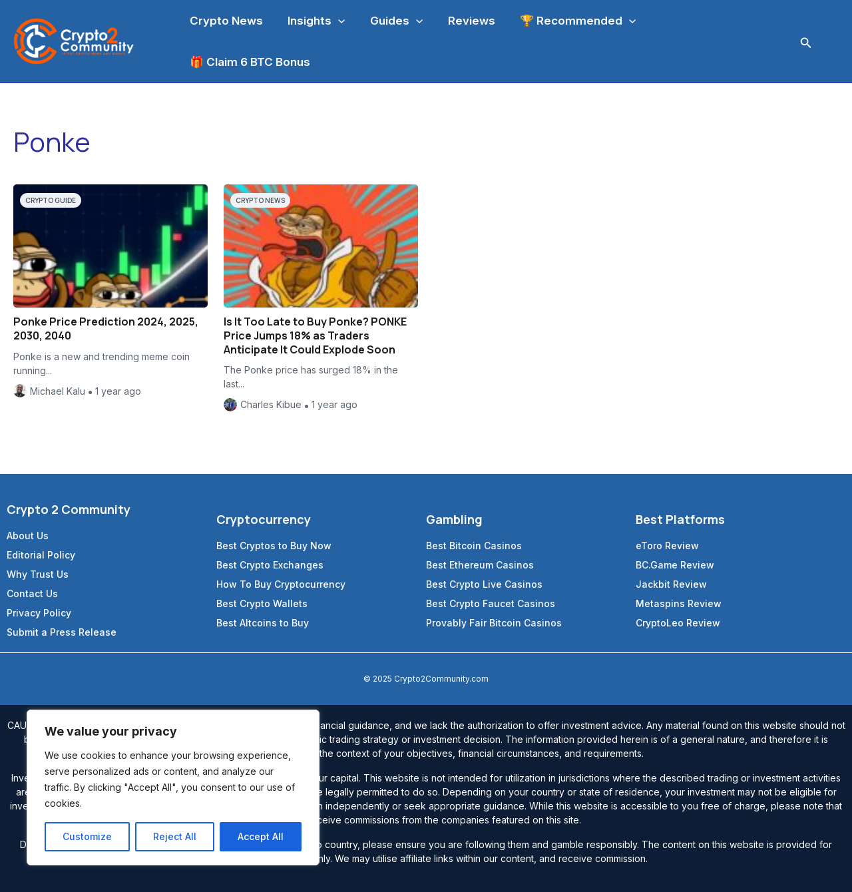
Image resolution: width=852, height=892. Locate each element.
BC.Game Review (675, 564)
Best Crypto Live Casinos (484, 584)
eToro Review (667, 545)
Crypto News (260, 200)
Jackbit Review (671, 584)
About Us (28, 535)
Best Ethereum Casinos (480, 564)
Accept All (261, 836)
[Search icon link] (806, 41)
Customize (87, 836)
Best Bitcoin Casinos (474, 545)
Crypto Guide (50, 200)
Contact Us (32, 593)
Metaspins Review (679, 603)
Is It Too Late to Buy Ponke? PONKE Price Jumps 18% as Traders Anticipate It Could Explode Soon (315, 335)
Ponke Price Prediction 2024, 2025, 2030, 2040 (105, 328)
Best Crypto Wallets (262, 603)
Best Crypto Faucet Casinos (490, 603)
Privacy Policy (39, 612)
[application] (334, 20)
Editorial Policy (41, 554)
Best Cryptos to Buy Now (273, 545)
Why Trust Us (38, 574)
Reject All (174, 836)
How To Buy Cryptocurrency (280, 584)
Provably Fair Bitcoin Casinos (494, 622)
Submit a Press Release (61, 632)
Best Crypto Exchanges (269, 564)
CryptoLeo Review (678, 622)
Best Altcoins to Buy (262, 622)
